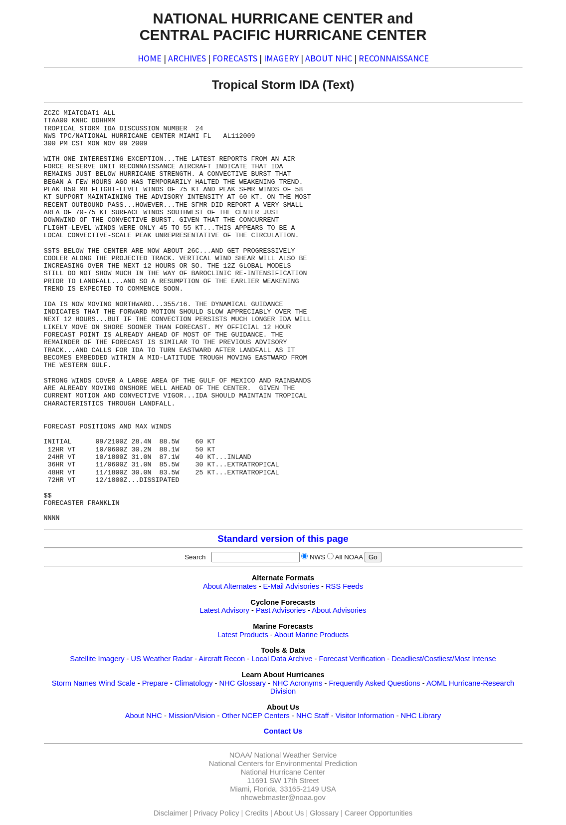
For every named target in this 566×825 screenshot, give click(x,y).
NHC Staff (312, 716)
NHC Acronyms (297, 683)
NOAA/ (240, 755)
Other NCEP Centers (255, 716)
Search (197, 557)
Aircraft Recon (221, 659)
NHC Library (421, 716)
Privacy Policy (216, 813)
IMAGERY (281, 58)
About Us (289, 813)
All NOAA (349, 557)
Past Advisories (281, 610)
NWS (317, 557)
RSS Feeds (344, 586)
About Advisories (339, 610)
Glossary (324, 813)
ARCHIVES (187, 58)
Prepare (155, 683)
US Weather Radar (162, 659)
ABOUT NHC (328, 58)
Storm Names (74, 683)
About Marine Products (311, 635)
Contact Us (283, 731)
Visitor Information (365, 716)
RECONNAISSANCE (394, 58)
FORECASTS (234, 58)
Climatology (194, 683)
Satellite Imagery (97, 659)
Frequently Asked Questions (374, 683)
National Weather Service (295, 755)
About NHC (143, 716)
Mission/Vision (192, 716)
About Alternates (230, 586)
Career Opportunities (378, 813)
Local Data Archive (281, 659)
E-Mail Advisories (291, 586)
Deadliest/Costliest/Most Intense (443, 659)
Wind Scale (117, 683)
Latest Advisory (224, 610)
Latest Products (242, 635)
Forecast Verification (352, 659)
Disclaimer (171, 813)
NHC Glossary (242, 683)
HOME (150, 58)
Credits (256, 813)
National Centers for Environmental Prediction (283, 764)
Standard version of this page (282, 538)
